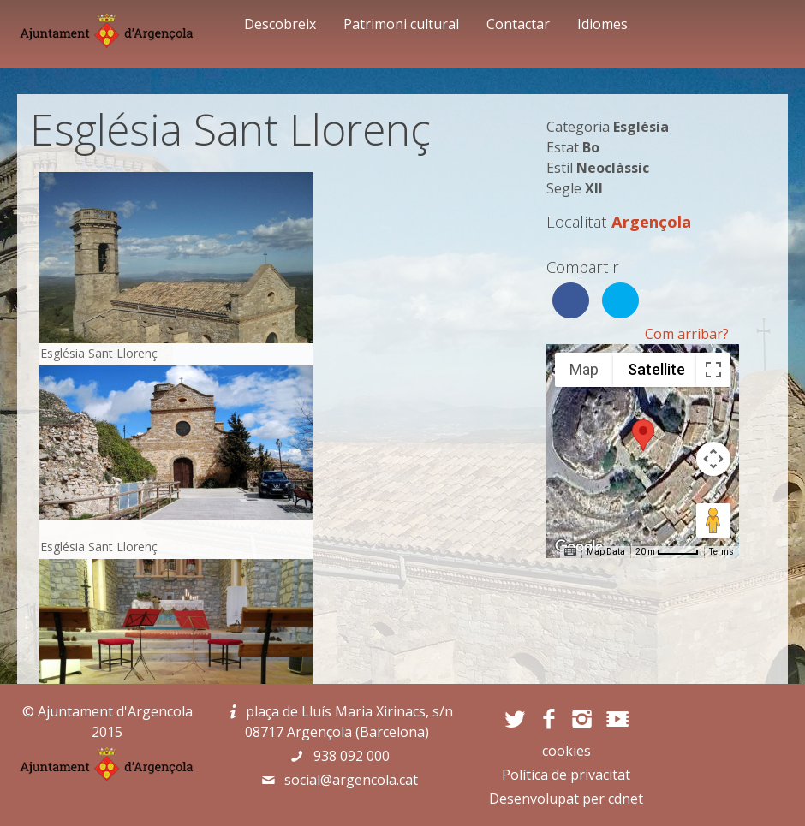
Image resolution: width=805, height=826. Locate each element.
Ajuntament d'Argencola (115, 711)
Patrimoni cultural (401, 24)
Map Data (606, 551)
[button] (643, 435)
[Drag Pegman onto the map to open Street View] (713, 520)
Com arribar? (687, 333)
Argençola (651, 221)
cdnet (625, 798)
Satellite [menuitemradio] (656, 369)
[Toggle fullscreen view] (713, 370)
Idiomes (602, 24)
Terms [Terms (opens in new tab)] (721, 551)
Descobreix (280, 24)
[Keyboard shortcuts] (570, 552)
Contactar (518, 24)
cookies (566, 750)
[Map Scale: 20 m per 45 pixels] (667, 552)
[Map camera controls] (713, 459)
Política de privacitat (566, 774)
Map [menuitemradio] (584, 369)
